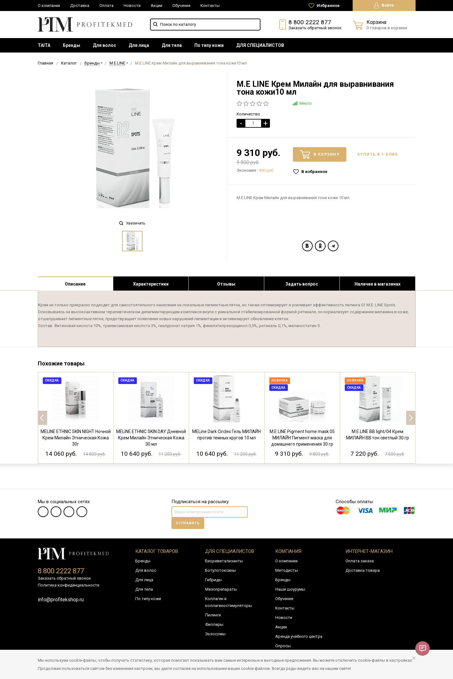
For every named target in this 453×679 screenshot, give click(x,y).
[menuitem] (44, 45)
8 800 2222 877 (309, 22)
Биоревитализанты (224, 561)
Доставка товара (362, 570)
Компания (288, 551)
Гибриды (213, 579)
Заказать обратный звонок (315, 27)
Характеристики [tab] (151, 284)
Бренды (71, 45)
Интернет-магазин (369, 551)
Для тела (172, 45)
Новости (132, 5)
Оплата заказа (359, 561)
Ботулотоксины (220, 570)
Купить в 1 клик (377, 154)
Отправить (188, 523)
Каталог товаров (156, 551)
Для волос (104, 45)
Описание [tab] (75, 284)
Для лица (139, 45)
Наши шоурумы (290, 589)
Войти (384, 5)
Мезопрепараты (221, 589)
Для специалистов (229, 551)
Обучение (181, 5)
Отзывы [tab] (226, 284)
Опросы (283, 645)
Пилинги (213, 615)
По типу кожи (209, 45)
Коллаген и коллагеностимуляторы (228, 602)
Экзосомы (215, 634)
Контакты (210, 5)
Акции (156, 5)
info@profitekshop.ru (61, 600)
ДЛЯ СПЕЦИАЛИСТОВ (260, 45)
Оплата (106, 5)
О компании (49, 5)
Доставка (79, 5)
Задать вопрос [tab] (301, 284)
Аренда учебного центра (298, 636)
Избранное (324, 5)
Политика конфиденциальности (68, 585)
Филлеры (214, 624)
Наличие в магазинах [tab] (377, 284)
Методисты (286, 570)
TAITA (44, 45)
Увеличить (132, 223)
